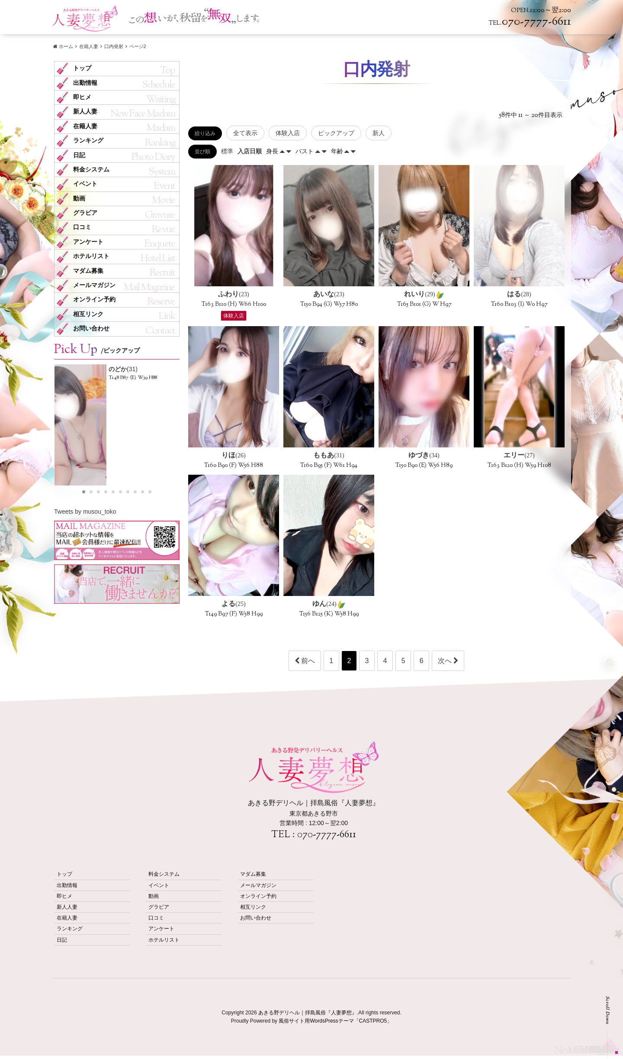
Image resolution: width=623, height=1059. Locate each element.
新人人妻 (85, 111)
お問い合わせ (91, 328)
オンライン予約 (94, 299)
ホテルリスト (91, 256)
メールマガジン (94, 285)
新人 (379, 133)
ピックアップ (336, 133)
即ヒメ (82, 97)
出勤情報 (85, 83)
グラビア (85, 213)
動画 (79, 198)
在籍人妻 (85, 126)
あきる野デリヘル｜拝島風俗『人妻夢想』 (307, 1013)
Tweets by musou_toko (85, 511)
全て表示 (245, 133)
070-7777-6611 (326, 835)
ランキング (88, 140)
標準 (227, 151)
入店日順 (250, 151)
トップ (82, 68)
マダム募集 (88, 271)
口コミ (82, 227)
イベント (85, 184)
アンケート (88, 242)
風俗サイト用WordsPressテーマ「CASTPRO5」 (335, 1021)
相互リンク (88, 314)
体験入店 (288, 133)
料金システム (91, 169)
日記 (79, 155)
